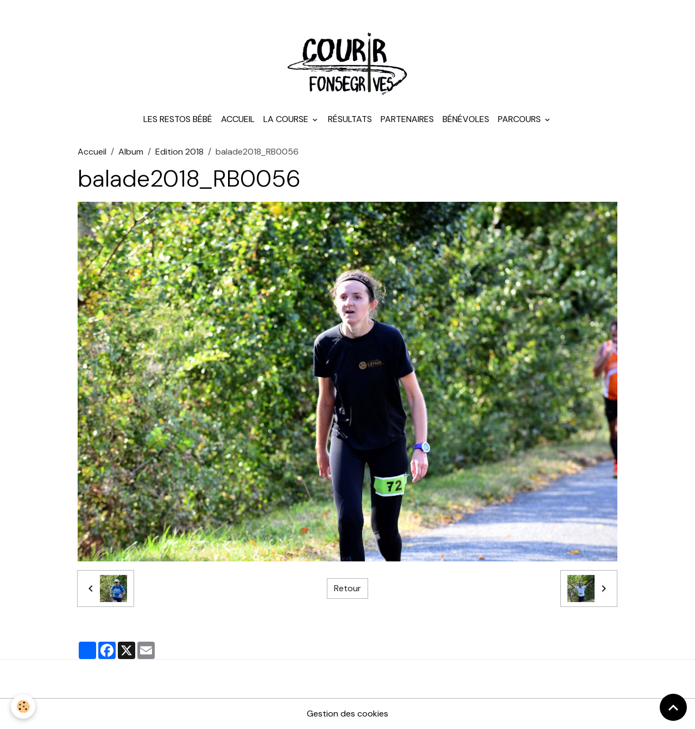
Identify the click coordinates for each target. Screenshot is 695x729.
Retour (347, 588)
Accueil (238, 119)
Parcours (520, 119)
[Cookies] (23, 706)
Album (130, 151)
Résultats (350, 119)
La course (287, 119)
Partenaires (407, 119)
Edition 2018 (179, 151)
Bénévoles (466, 119)
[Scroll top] (673, 707)
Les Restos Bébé (177, 119)
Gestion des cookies (347, 713)
